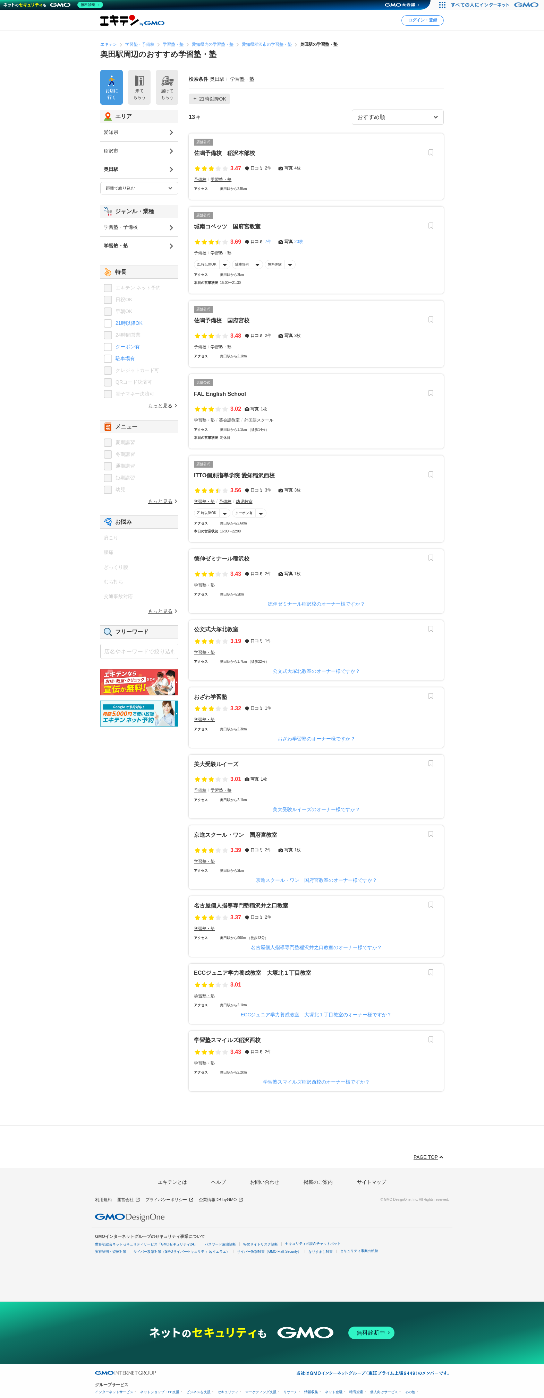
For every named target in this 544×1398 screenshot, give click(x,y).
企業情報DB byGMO (221, 1199)
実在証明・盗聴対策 (110, 1251)
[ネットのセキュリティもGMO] (53, 5)
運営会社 (128, 1199)
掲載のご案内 (318, 1182)
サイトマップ (371, 1182)
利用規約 (103, 1199)
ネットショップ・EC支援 (159, 1392)
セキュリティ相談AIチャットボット (312, 1243)
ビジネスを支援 (198, 1392)
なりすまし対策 (320, 1251)
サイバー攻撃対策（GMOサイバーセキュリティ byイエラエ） (182, 1251)
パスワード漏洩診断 (220, 1244)
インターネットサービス (114, 1392)
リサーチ (290, 1392)
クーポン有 (244, 513)
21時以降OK (206, 264)
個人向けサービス (384, 1392)
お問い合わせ (264, 1182)
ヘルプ (218, 1182)
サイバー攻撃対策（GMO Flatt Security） (269, 1251)
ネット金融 (333, 1392)
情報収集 (311, 1392)
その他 (410, 1392)
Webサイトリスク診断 (260, 1244)
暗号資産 (356, 1392)
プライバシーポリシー (169, 1199)
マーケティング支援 (261, 1392)
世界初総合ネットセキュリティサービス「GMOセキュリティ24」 (146, 1244)
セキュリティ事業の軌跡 (359, 1251)
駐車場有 (242, 264)
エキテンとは (172, 1182)
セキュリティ (228, 1392)
